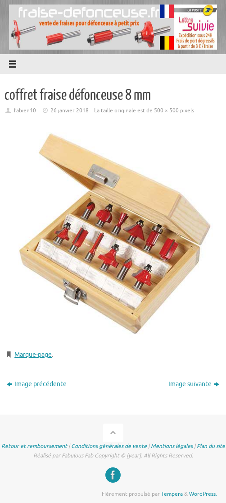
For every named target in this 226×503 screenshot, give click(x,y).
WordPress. (203, 494)
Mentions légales (172, 446)
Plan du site (211, 446)
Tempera (172, 494)
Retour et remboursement (34, 446)
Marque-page (33, 355)
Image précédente (37, 384)
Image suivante (193, 384)
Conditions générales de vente (109, 446)
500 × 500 (166, 110)
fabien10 (25, 110)
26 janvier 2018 (69, 110)
